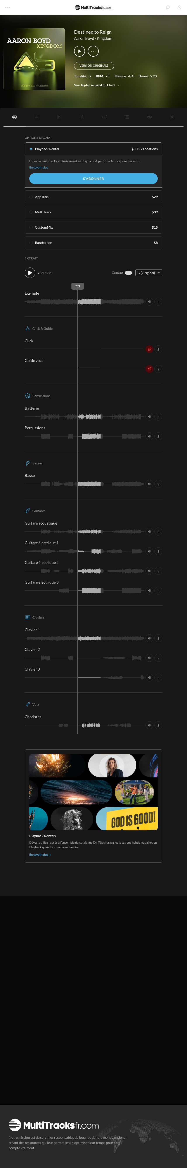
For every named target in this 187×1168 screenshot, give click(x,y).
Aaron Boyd (84, 38)
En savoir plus (38, 167)
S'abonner (93, 178)
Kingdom (104, 38)
